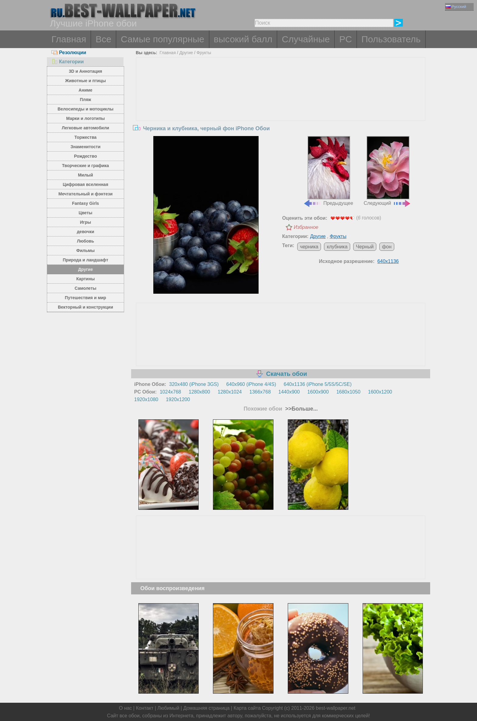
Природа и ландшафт (85, 259)
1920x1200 (178, 399)
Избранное (306, 227)
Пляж (85, 99)
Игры (85, 222)
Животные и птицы (85, 80)
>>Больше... (301, 409)
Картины (85, 278)
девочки (85, 231)
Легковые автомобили (85, 127)
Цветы (85, 212)
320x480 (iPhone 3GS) (194, 384)
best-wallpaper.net (335, 708)
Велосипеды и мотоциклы (85, 109)
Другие (85, 269)
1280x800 (199, 391)
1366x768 (260, 391)
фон (387, 246)
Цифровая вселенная (85, 184)
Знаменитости (86, 146)
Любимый (168, 708)
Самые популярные (162, 39)
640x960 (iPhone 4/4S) (251, 384)
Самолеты (85, 288)
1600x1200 (380, 391)
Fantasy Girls (85, 203)
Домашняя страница (206, 708)
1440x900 (289, 391)
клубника (337, 246)
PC (345, 39)
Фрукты (204, 52)
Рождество (85, 156)
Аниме (85, 90)
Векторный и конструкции (85, 307)
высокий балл (243, 39)
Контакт (145, 708)
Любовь (85, 241)
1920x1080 (146, 399)
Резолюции (68, 52)
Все (103, 39)
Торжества (86, 137)
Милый (85, 175)
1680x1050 (348, 391)
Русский (456, 6)
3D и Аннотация (85, 71)
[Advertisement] (281, 103)
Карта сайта (247, 708)
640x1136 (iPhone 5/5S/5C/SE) (318, 384)
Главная (68, 39)
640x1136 (388, 261)
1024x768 (170, 391)
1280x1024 (230, 391)
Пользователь (391, 39)
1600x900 (318, 391)
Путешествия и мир (85, 297)
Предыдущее (328, 171)
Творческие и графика (85, 165)
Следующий (387, 171)
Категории (67, 61)
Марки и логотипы (85, 118)
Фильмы (85, 250)
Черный (365, 246)
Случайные (306, 39)
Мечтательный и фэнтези (85, 193)
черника (309, 246)
